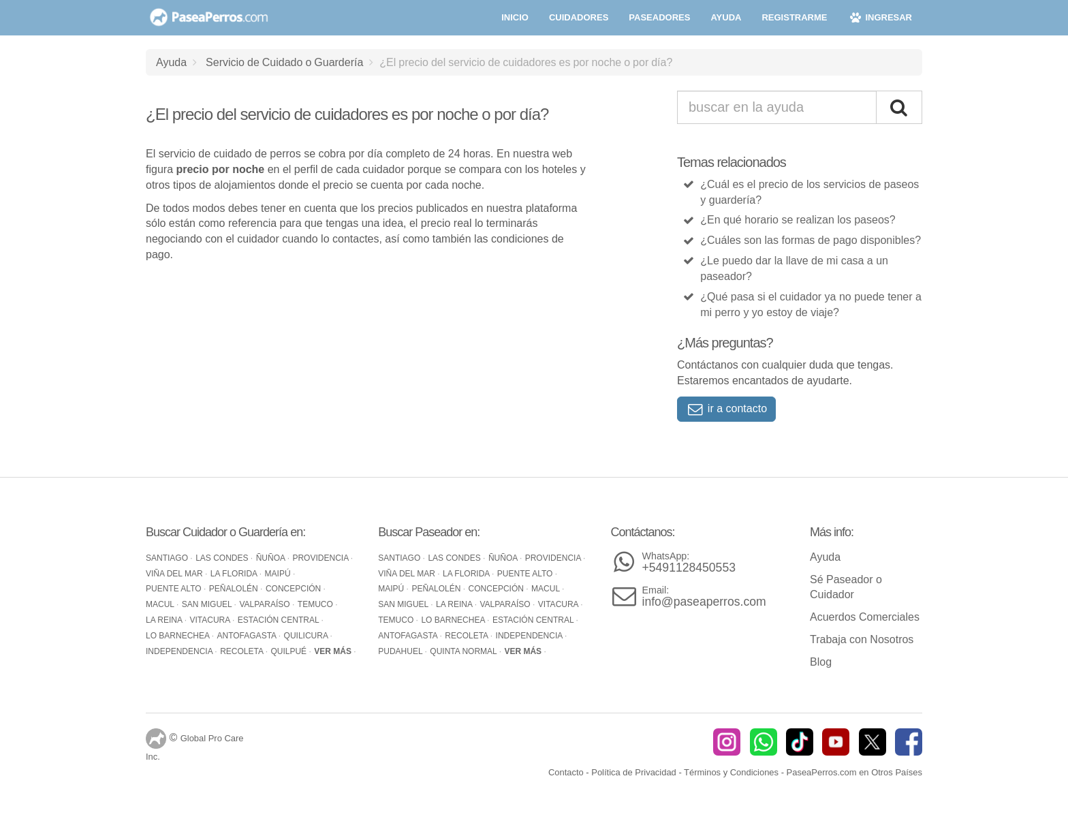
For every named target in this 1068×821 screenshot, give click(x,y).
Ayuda (171, 62)
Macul (161, 604)
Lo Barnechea (179, 635)
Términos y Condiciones (731, 772)
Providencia (321, 558)
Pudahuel (401, 651)
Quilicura (307, 635)
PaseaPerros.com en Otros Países (854, 772)
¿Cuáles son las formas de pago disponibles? (810, 240)
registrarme (794, 17)
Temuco (316, 604)
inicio (515, 17)
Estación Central (279, 620)
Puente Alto (175, 588)
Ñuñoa (271, 558)
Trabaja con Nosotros (861, 639)
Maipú (279, 573)
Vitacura (211, 620)
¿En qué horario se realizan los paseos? (797, 220)
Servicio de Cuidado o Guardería (284, 62)
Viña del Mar (175, 573)
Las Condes (223, 558)
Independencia (180, 651)
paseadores (659, 17)
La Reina (165, 620)
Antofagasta (248, 635)
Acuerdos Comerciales (865, 617)
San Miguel (208, 604)
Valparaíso (265, 604)
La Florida (235, 573)
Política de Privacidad (633, 772)
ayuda (725, 17)
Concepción (295, 588)
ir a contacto (726, 408)
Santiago (168, 558)
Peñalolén (234, 588)
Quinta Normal (464, 651)
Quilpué (289, 651)
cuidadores (578, 17)
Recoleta (242, 651)
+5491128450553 (689, 562)
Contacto (566, 772)
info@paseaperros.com (704, 596)
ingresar (879, 17)
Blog (821, 662)
